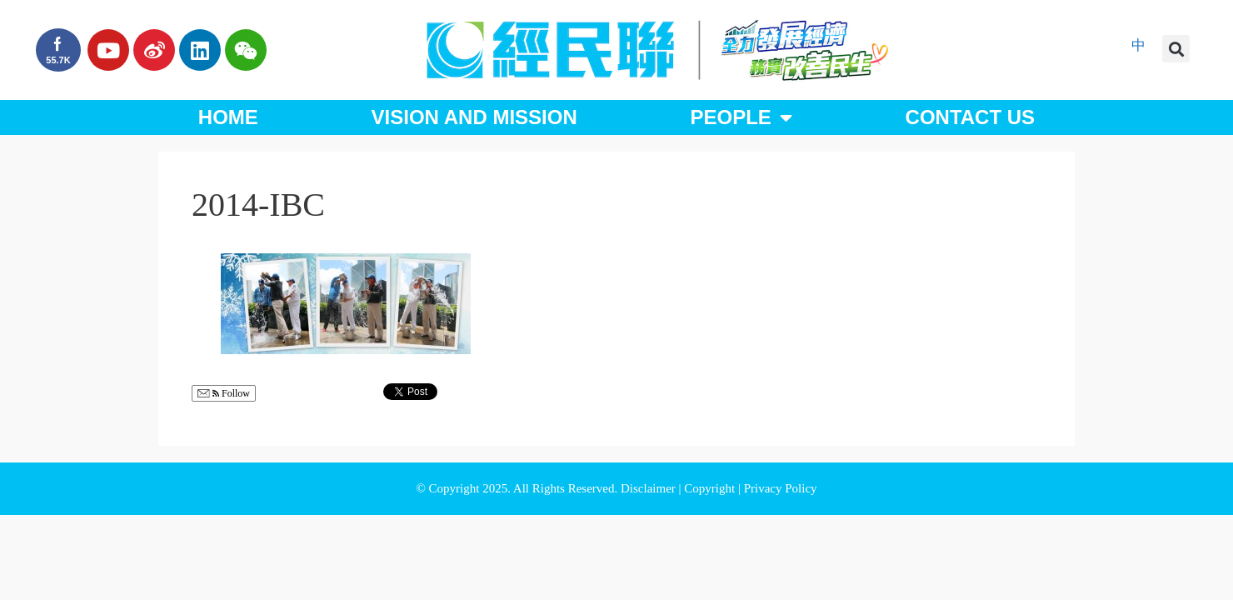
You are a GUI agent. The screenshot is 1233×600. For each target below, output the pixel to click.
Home (228, 117)
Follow (223, 394)
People (740, 117)
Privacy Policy (780, 488)
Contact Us (971, 117)
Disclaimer (650, 488)
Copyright (711, 488)
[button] (1176, 48)
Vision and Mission (474, 117)
